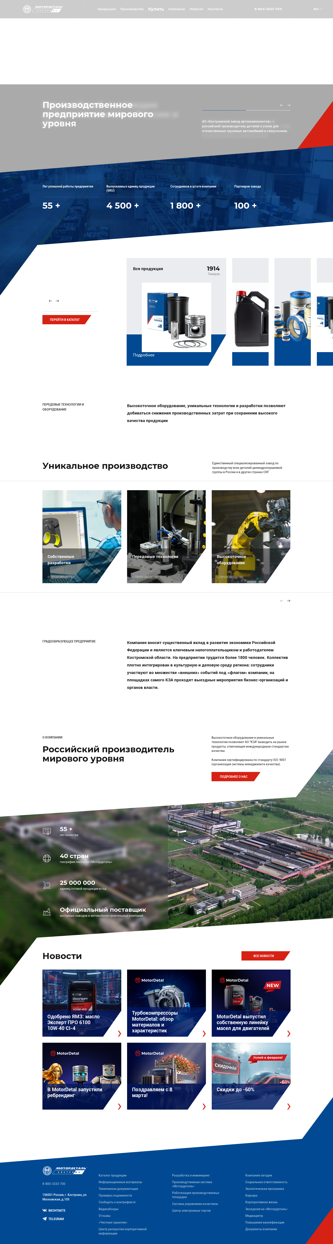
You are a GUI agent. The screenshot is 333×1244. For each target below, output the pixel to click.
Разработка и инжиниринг (191, 1175)
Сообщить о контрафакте (117, 1202)
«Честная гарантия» (113, 1222)
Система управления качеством (195, 1204)
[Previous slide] (281, 105)
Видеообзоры (108, 1209)
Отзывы (104, 1215)
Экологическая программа (264, 1188)
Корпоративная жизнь (261, 1202)
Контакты (215, 9)
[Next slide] (289, 105)
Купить (156, 9)
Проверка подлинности (115, 1195)
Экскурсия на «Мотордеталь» (266, 1209)
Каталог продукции (112, 1175)
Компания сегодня (258, 1175)
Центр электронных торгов (191, 1210)
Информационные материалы (120, 1182)
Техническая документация (118, 1188)
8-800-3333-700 (268, 9)
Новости (196, 9)
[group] (176, 310)
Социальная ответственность (266, 1182)
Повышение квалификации (264, 1222)
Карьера (251, 1195)
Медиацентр (254, 1215)
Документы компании (261, 1229)
